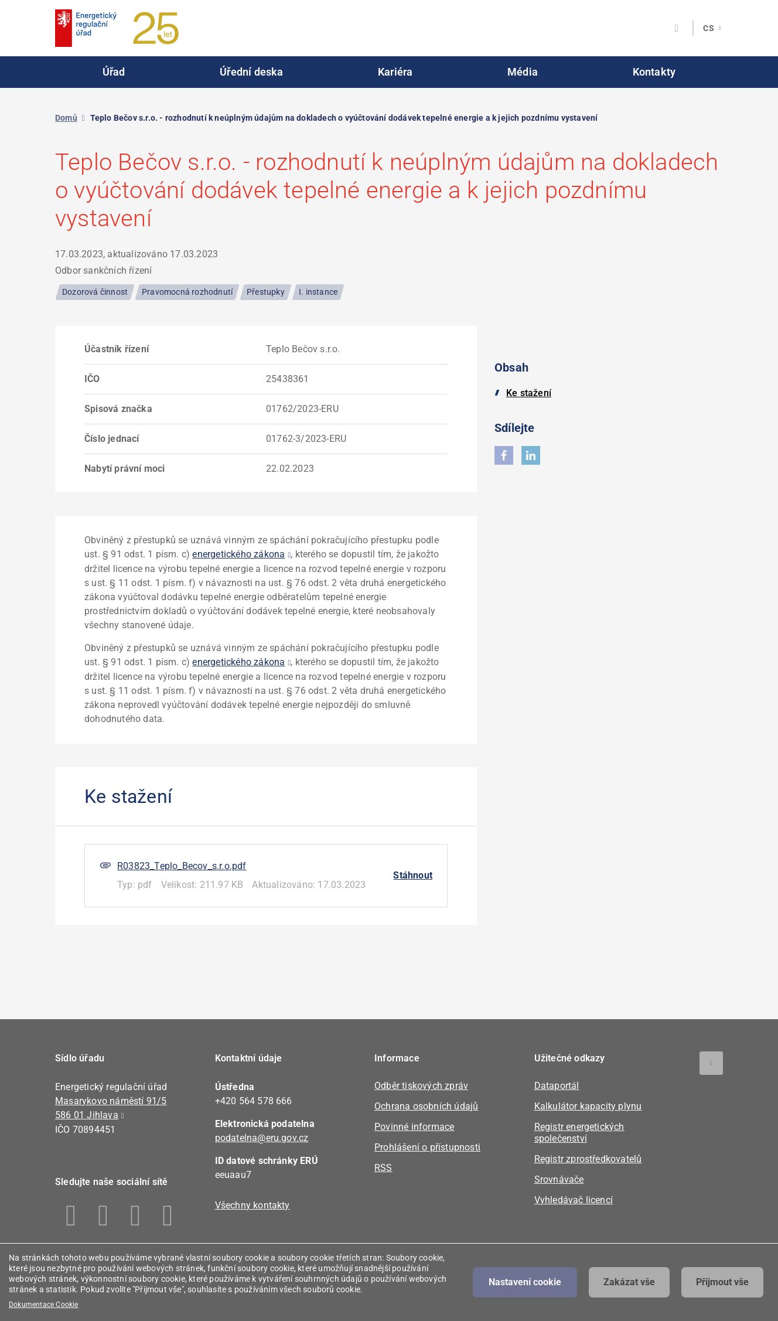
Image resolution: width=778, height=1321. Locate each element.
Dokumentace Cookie (44, 1304)
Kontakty (654, 72)
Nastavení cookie (525, 1282)
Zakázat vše (629, 1282)
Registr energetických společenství (579, 1132)
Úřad (114, 72)
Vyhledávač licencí (573, 1200)
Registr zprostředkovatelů (588, 1159)
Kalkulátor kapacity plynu (588, 1106)
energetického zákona (238, 554)
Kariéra (395, 72)
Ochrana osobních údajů (426, 1106)
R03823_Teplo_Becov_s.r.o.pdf (182, 865)
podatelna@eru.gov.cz (262, 1137)
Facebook (71, 1215)
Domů (66, 117)
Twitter (136, 1215)
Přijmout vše (722, 1282)
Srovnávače (559, 1179)
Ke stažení (528, 393)
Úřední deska (251, 72)
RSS (383, 1167)
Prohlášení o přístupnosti (427, 1147)
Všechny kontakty (252, 1205)
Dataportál (556, 1085)
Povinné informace (414, 1126)
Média (522, 72)
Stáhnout (412, 875)
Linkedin (103, 1215)
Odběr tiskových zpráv (421, 1085)
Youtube (168, 1215)
